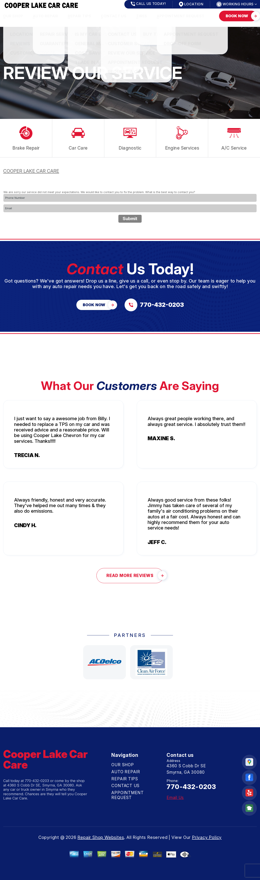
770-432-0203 (37, 781)
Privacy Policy (207, 837)
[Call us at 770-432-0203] (154, 305)
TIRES (141, 16)
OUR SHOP (13, 16)
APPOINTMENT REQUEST (180, 16)
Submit (130, 218)
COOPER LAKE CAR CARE (31, 171)
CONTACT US (114, 16)
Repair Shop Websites (100, 837)
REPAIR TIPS (79, 16)
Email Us (175, 798)
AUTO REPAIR (45, 16)
